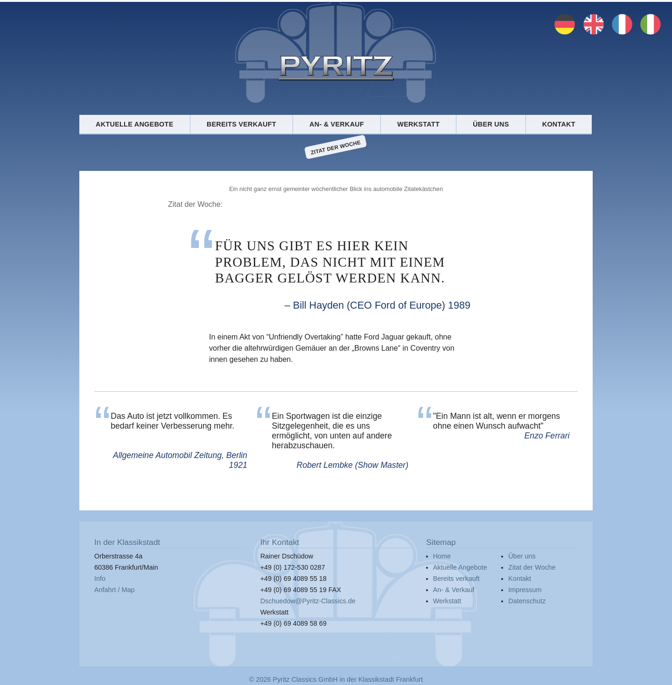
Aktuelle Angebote (134, 124)
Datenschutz (527, 601)
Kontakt (558, 124)
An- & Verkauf (336, 124)
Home (442, 556)
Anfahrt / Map (114, 589)
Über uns (491, 124)
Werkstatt (418, 124)
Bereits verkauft (241, 124)
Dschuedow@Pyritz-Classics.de (308, 601)
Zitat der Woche (335, 147)
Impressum (524, 589)
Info (99, 578)
